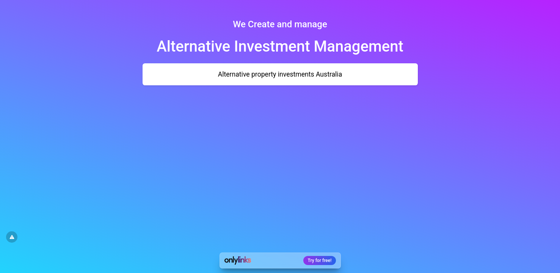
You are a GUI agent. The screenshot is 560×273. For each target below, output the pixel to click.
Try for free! (320, 260)
